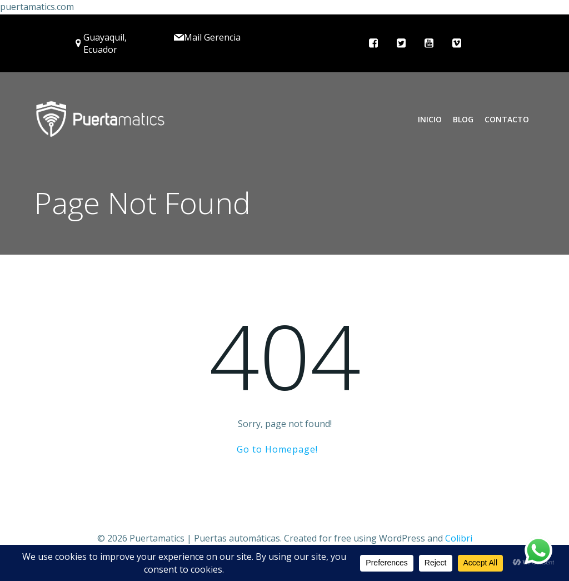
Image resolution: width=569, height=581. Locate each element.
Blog (463, 119)
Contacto (507, 119)
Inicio (430, 119)
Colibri (458, 538)
